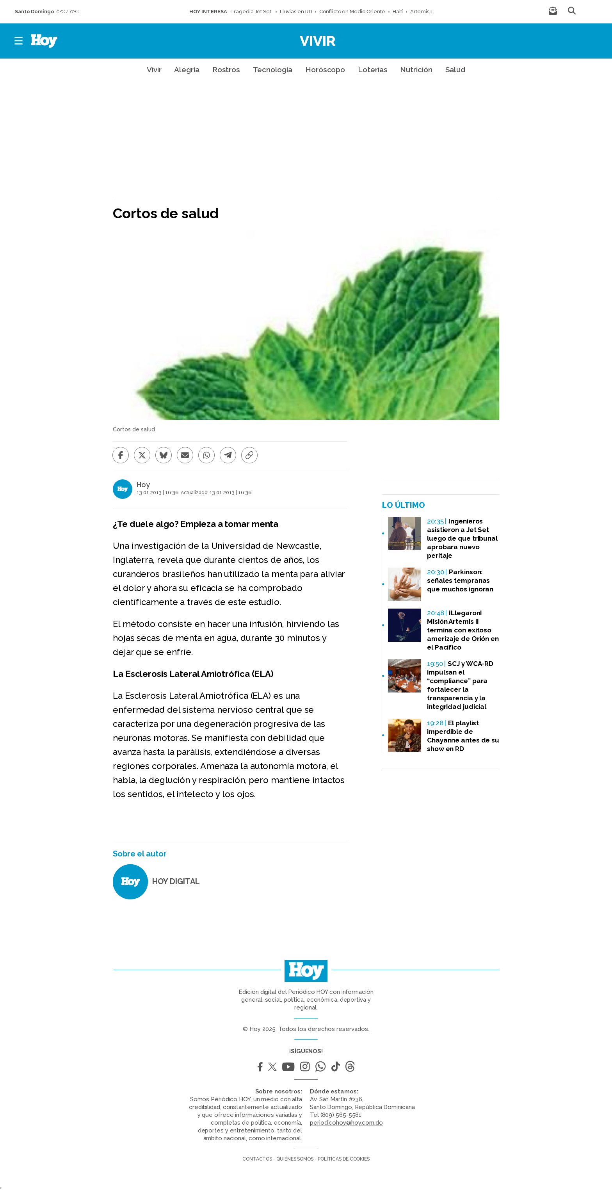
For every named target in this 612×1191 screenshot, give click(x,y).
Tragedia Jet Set (251, 11)
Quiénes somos (294, 1159)
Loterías (372, 69)
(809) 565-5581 (341, 1114)
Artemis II (421, 11)
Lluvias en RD (296, 11)
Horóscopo (325, 69)
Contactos (257, 1159)
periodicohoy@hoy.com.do (346, 1122)
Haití (398, 11)
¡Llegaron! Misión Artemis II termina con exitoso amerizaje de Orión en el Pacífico (463, 630)
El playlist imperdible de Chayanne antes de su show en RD (463, 736)
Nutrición (416, 69)
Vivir (318, 40)
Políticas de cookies (344, 1159)
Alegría (186, 69)
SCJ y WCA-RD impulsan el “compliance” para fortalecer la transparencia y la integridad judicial (460, 685)
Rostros (226, 69)
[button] (19, 41)
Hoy (143, 485)
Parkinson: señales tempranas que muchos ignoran (460, 580)
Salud (455, 69)
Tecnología (272, 69)
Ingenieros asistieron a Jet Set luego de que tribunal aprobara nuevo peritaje (462, 538)
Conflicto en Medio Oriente (352, 11)
